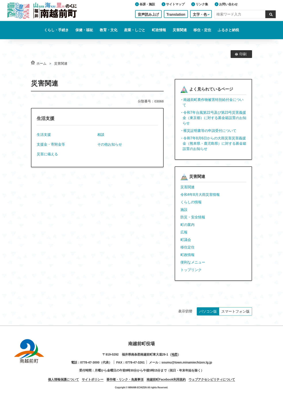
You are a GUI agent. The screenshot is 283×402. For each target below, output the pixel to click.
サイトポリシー (92, 379)
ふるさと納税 (228, 30)
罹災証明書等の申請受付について (209, 131)
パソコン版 (208, 311)
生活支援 (44, 135)
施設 (183, 210)
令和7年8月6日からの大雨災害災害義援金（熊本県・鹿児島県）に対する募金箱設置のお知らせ (214, 143)
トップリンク (191, 270)
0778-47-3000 (89, 362)
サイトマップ (175, 4)
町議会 (185, 240)
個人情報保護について (63, 379)
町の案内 (187, 225)
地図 (174, 354)
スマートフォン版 (235, 311)
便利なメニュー (192, 262)
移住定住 (187, 247)
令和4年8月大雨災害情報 (200, 194)
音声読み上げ (148, 14)
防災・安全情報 (192, 217)
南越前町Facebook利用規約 (166, 379)
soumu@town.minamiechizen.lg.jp (186, 362)
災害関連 (187, 187)
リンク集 (202, 4)
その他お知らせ (109, 144)
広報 (183, 232)
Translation (175, 14)
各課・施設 (147, 4)
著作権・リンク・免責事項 (124, 379)
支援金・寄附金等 (51, 144)
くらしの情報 (191, 202)
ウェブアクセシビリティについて (212, 379)
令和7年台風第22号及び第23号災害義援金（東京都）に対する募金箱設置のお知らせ (214, 118)
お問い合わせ (228, 4)
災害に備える (47, 154)
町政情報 (187, 255)
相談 (100, 135)
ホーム (41, 63)
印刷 (243, 54)
